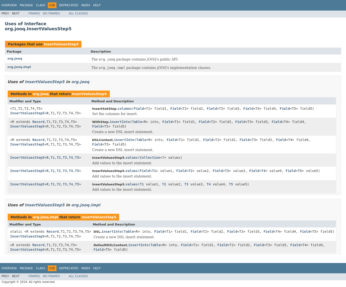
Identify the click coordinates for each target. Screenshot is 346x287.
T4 (71, 157)
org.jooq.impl (19, 67)
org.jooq (14, 58)
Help (96, 5)
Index (85, 5)
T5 (77, 157)
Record (38, 122)
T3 (65, 157)
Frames (34, 13)
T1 (53, 157)
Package (26, 5)
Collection (150, 157)
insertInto (120, 122)
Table (137, 122)
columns (125, 108)
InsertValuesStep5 (61, 44)
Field (139, 108)
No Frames (51, 13)
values (132, 157)
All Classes (78, 13)
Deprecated (68, 5)
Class (40, 5)
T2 (59, 157)
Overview (9, 5)
